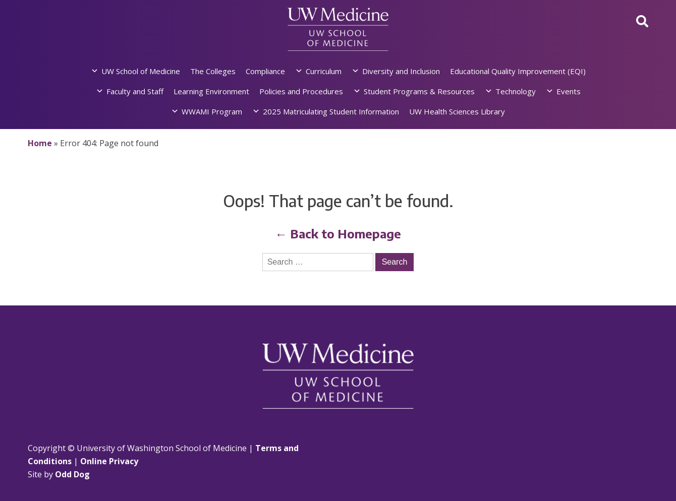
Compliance (265, 71)
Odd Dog (72, 474)
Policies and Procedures (301, 91)
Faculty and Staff (134, 91)
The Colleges (213, 71)
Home (40, 143)
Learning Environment (211, 91)
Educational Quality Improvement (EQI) (518, 71)
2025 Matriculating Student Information (331, 111)
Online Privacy (109, 461)
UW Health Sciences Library (457, 111)
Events (568, 91)
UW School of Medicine (140, 71)
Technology (515, 91)
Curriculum (324, 71)
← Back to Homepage (338, 233)
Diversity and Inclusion (401, 71)
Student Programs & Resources (419, 91)
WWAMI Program (212, 111)
